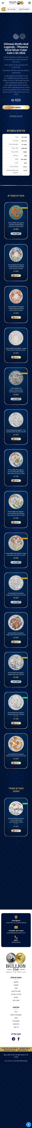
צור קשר (16, 1027)
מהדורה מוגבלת (16, 994)
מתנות (16, 997)
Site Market (9, 1061)
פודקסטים (16, 1024)
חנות (16, 988)
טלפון (16, 940)
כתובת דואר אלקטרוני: (16, 930)
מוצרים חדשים (16, 991)
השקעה (16, 982)
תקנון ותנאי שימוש (16, 1015)
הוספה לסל (16, 107)
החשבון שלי (16, 1021)
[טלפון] (16, 937)
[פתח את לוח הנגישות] (28, 1124)
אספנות (16, 985)
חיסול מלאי (16, 1000)
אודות (16, 1018)
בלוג (16, 1012)
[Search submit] (3, 9)
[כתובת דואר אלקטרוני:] (16, 927)
